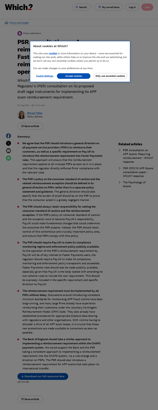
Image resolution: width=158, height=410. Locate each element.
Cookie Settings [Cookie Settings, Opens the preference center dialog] (44, 76)
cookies (53, 53)
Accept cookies (73, 76)
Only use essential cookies (110, 76)
